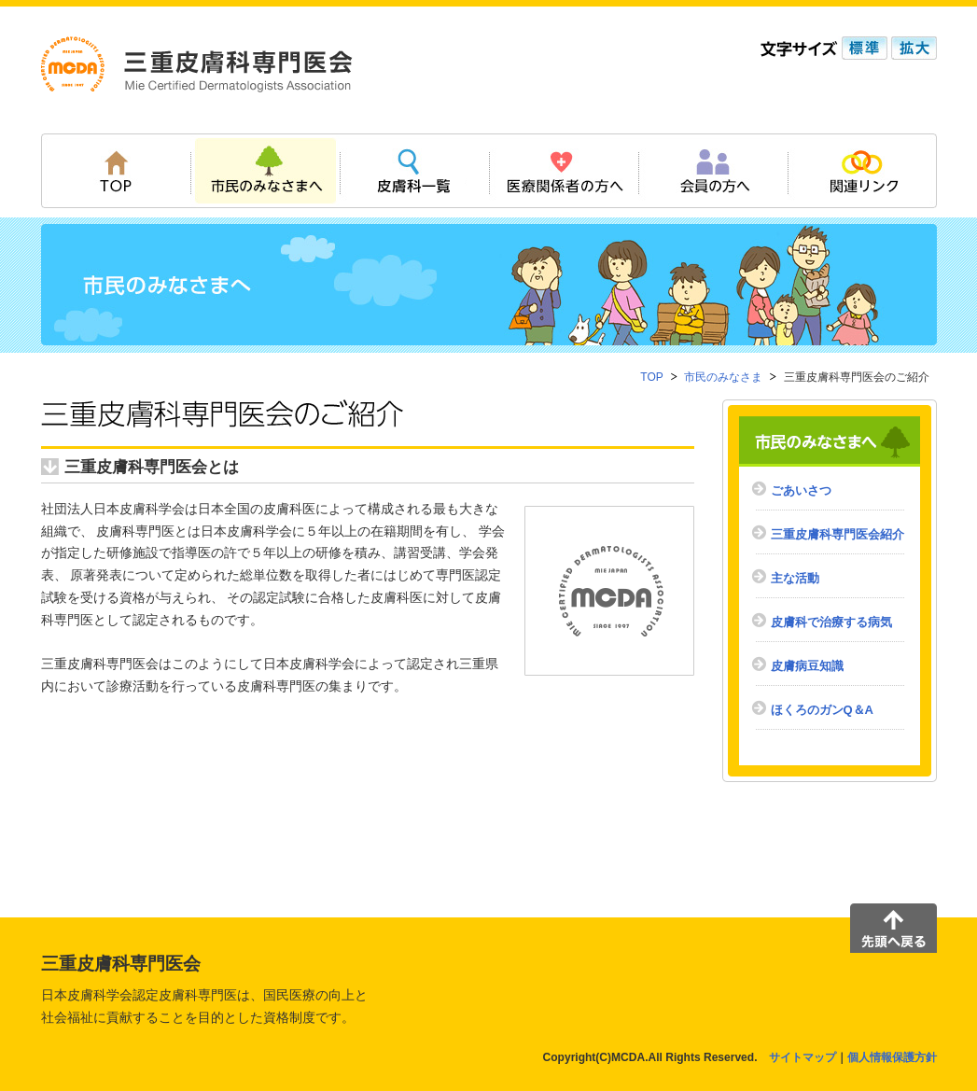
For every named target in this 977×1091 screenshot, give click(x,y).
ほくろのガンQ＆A (822, 710)
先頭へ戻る (893, 928)
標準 (862, 48)
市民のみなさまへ (265, 170)
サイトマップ (802, 1057)
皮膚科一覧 (414, 170)
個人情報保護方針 (892, 1057)
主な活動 (795, 578)
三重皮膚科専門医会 (197, 64)
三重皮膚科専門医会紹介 (837, 534)
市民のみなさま (723, 377)
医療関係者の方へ (563, 170)
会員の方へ (713, 170)
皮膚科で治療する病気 (831, 622)
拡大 (912, 48)
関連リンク (862, 170)
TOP (115, 170)
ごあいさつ (801, 490)
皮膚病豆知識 (807, 666)
